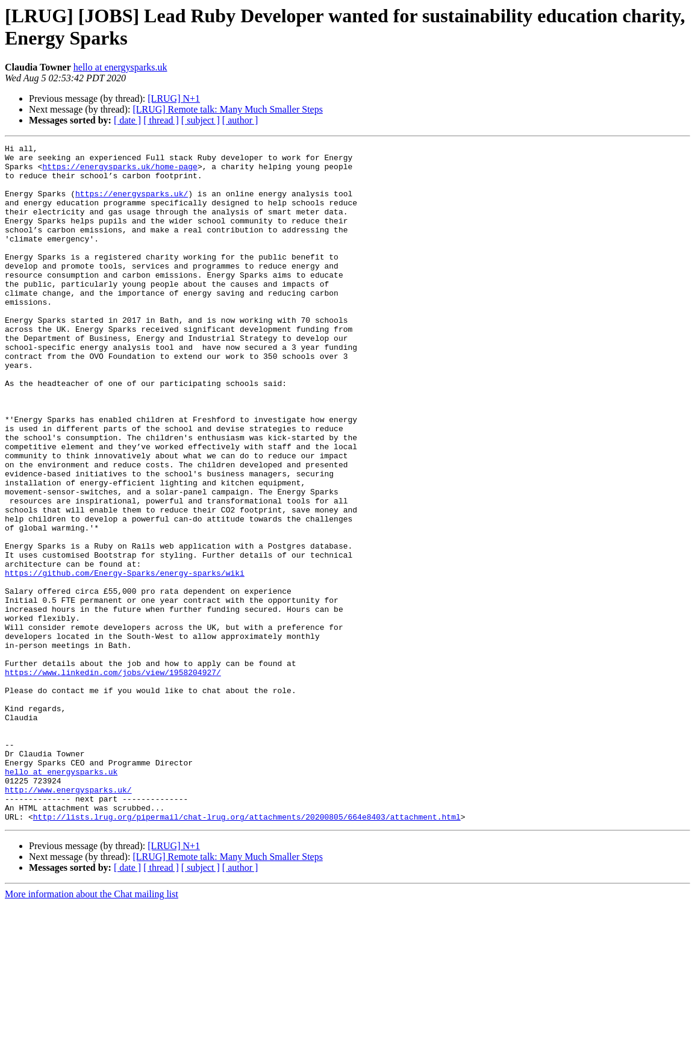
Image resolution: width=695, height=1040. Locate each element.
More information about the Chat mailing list (91, 1029)
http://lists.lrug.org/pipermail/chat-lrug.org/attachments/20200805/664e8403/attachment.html (247, 952)
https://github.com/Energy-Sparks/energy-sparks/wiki (125, 659)
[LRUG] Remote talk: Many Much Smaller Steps (227, 109)
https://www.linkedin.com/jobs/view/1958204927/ (113, 778)
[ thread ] (161, 120)
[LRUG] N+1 (174, 98)
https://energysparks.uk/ (131, 204)
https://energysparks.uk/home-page (119, 171)
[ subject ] (200, 120)
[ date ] (127, 120)
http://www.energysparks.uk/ (68, 919)
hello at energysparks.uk (120, 67)
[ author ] (240, 120)
